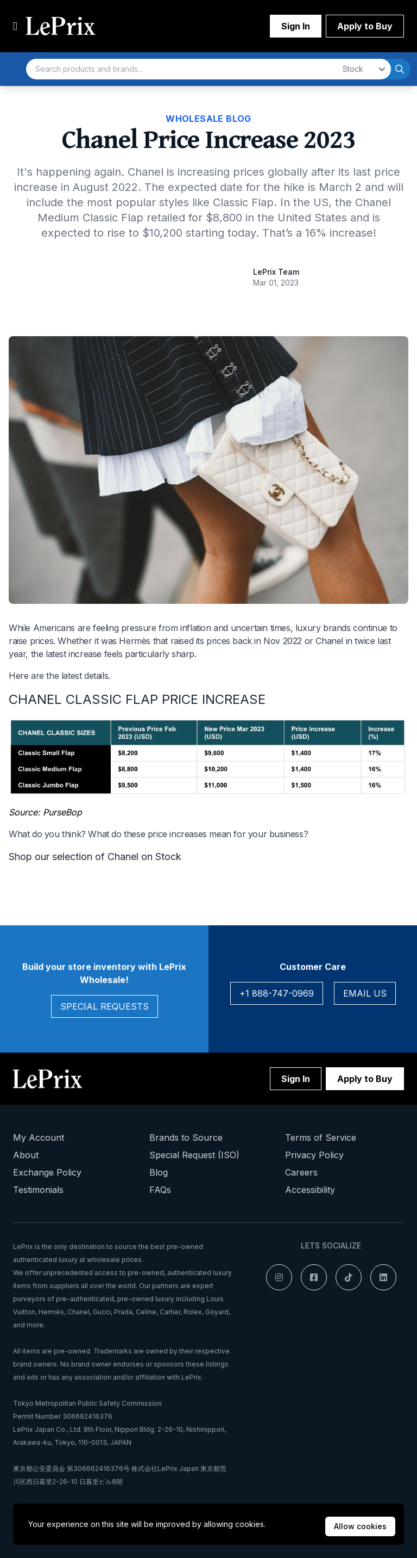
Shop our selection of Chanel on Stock (95, 856)
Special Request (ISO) (194, 1154)
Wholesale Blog (208, 118)
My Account (38, 1137)
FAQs (160, 1189)
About (26, 1154)
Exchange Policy (47, 1172)
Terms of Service (320, 1137)
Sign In (295, 26)
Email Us (365, 993)
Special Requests (104, 1006)
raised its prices (200, 640)
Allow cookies (360, 1526)
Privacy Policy (314, 1154)
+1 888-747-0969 (276, 993)
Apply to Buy (365, 26)
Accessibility (310, 1189)
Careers (301, 1172)
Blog (158, 1172)
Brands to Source (186, 1137)
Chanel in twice (345, 640)
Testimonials (38, 1189)
